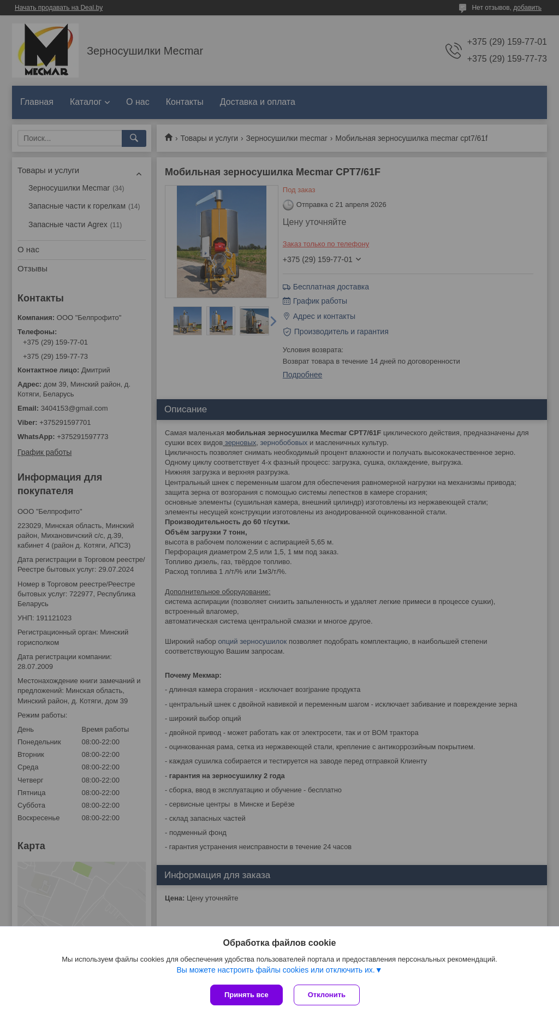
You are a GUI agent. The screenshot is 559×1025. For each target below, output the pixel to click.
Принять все (246, 995)
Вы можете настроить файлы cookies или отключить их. (275, 969)
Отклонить (327, 995)
